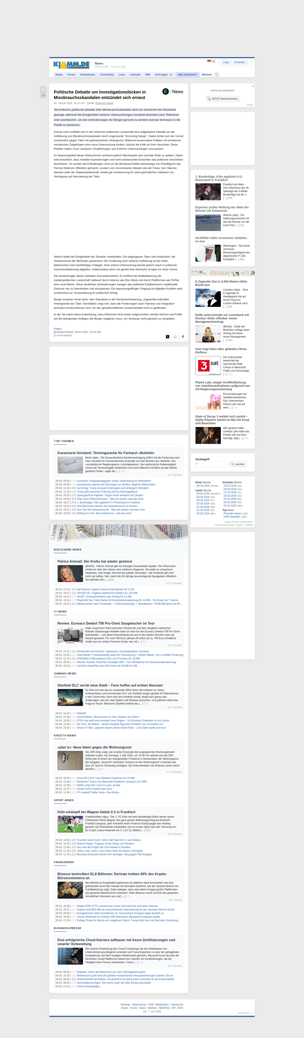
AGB (150, 1004)
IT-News (60, 611)
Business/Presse (67, 928)
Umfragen (164, 74)
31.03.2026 (203, 510)
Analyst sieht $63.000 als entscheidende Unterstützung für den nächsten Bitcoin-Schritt (126, 909)
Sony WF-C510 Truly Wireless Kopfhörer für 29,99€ (106, 778)
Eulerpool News (104, 103)
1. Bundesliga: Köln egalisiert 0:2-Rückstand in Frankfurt (108, 502)
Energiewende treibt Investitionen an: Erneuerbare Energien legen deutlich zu (120, 913)
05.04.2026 (203, 493)
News (59, 74)
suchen (237, 464)
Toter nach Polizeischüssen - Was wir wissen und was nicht (110, 498)
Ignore (240, 525)
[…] (118, 471)
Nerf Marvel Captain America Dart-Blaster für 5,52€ (105, 589)
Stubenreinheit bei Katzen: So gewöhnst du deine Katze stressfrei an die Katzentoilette (125, 979)
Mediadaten (162, 1004)
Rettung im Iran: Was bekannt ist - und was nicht (104, 513)
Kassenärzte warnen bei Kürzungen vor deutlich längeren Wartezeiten (116, 484)
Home (124, 1007)
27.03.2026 (230, 492)
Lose (122, 74)
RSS (180, 1007)
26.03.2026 (230, 495)
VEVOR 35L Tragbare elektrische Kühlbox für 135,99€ (107, 593)
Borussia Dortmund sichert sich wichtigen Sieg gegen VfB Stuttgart (114, 854)
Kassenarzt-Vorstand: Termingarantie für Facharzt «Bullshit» (106, 453)
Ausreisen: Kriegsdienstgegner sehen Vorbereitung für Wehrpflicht (114, 480)
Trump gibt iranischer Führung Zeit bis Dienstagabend (107, 491)
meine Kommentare (225, 525)
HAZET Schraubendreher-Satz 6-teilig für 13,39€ (104, 596)
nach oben (243, 1012)
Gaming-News (65, 673)
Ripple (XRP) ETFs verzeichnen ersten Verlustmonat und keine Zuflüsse (117, 906)
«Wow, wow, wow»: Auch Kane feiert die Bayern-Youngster (110, 850)
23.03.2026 (230, 505)
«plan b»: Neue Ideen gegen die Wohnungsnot (94, 747)
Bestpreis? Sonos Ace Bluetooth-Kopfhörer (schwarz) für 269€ (112, 781)
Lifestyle (135, 74)
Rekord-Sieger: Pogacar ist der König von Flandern (105, 843)
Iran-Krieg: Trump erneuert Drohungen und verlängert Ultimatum (113, 488)
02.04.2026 (203, 503)
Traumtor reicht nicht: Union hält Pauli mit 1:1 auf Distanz (109, 840)
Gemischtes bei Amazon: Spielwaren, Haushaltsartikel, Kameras (113, 651)
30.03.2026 (203, 513)
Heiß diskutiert (232, 516)
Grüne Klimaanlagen (88, 986)
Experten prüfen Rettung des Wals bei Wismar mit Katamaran (221, 209)
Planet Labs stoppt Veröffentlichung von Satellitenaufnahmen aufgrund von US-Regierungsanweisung (222, 386)
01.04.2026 (203, 506)
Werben (207, 74)
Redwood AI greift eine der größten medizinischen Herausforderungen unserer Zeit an (125, 975)
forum (250, 104)
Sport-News (64, 800)
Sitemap (125, 1004)
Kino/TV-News (65, 735)
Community (107, 74)
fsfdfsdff (81, 713)
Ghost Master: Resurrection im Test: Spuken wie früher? (108, 716)
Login (226, 62)
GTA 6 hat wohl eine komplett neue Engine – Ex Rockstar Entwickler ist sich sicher (123, 720)
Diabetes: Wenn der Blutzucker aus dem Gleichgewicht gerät (111, 972)
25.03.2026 (230, 498)
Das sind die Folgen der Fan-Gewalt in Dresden (103, 847)
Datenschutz (139, 1004)
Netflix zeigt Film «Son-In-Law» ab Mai (98, 785)
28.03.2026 (230, 489)
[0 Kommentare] (63, 335)
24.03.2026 (230, 502)
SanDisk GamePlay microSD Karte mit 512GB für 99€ (107, 665)
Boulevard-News (67, 549)
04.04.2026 (203, 497)
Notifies (249, 525)
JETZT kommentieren (222, 98)
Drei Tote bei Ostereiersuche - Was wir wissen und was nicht (111, 509)
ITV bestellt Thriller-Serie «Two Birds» (98, 792)
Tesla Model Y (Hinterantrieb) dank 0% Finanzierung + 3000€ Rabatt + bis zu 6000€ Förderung (130, 655)
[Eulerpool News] (63, 332)
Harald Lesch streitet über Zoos (94, 788)
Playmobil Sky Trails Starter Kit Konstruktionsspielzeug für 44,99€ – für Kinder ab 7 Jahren (127, 600)
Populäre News (232, 513)
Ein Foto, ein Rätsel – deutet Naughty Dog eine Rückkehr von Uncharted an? (120, 724)
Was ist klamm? (187, 74)
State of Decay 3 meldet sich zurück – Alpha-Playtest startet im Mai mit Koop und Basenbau (222, 420)
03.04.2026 (203, 500)
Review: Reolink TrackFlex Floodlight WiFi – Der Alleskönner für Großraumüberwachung (126, 662)
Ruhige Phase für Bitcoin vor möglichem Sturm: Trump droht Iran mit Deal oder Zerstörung (127, 920)
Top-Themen (64, 441)
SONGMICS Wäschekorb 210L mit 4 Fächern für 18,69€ (108, 658)
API (174, 1007)
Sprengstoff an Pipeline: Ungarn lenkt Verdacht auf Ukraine (110, 495)
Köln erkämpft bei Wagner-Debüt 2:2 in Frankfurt (96, 812)
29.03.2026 (230, 485)
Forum (71, 74)
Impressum (177, 1004)
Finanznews (64, 862)
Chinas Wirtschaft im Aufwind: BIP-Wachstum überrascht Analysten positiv (118, 916)
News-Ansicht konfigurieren (239, 521)
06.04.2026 (203, 485)
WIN (147, 74)
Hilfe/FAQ (164, 1007)
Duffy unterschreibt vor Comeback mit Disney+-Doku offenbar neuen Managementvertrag (222, 318)
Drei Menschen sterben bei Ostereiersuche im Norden (107, 506)
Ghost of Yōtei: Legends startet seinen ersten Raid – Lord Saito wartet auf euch (121, 727)
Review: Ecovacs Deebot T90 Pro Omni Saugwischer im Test (105, 623)
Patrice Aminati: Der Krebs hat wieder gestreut (94, 561)
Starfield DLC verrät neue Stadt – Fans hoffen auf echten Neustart (110, 685)
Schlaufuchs (87, 74)
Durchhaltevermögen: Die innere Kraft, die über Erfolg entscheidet (114, 982)
